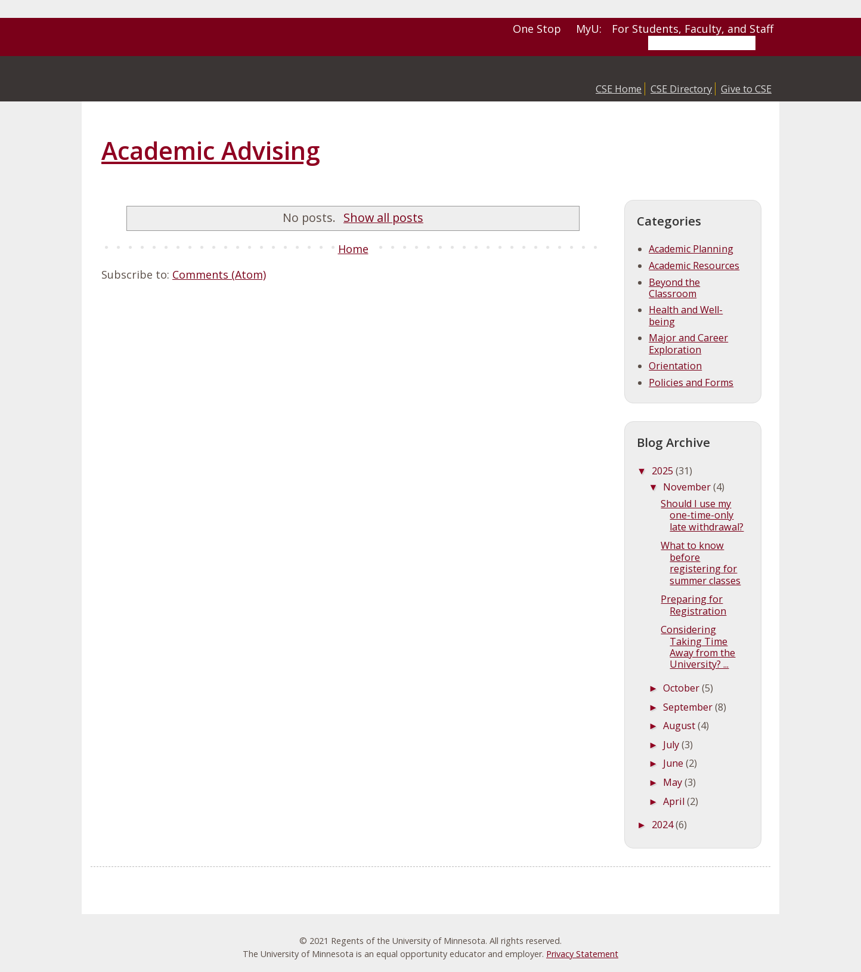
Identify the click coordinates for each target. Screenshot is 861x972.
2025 (664, 470)
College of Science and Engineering (192, 79)
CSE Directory (681, 88)
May (674, 782)
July (672, 744)
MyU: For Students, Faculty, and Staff (674, 28)
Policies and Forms (691, 382)
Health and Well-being (686, 315)
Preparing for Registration (693, 605)
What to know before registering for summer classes (701, 563)
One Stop (537, 28)
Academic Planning (691, 248)
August (680, 725)
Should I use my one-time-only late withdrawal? (702, 515)
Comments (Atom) (219, 274)
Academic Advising (210, 150)
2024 (664, 824)
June (674, 763)
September (689, 707)
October (682, 688)
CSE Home (619, 88)
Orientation (675, 365)
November (688, 486)
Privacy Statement (582, 953)
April (675, 801)
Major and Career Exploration (688, 343)
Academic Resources (694, 265)
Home (353, 249)
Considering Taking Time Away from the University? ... (698, 647)
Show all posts (383, 217)
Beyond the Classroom (674, 288)
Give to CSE (746, 88)
